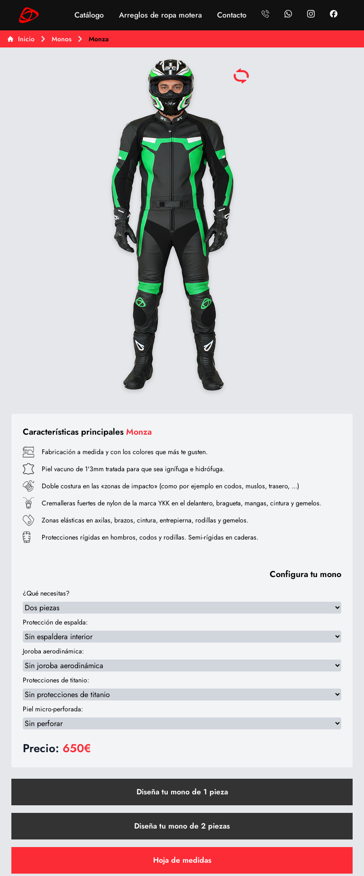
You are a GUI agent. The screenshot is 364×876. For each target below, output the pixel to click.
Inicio (21, 39)
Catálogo (89, 14)
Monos (62, 39)
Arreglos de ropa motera (160, 14)
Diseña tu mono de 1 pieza (182, 791)
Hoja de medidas (182, 860)
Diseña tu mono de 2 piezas (182, 825)
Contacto (231, 14)
